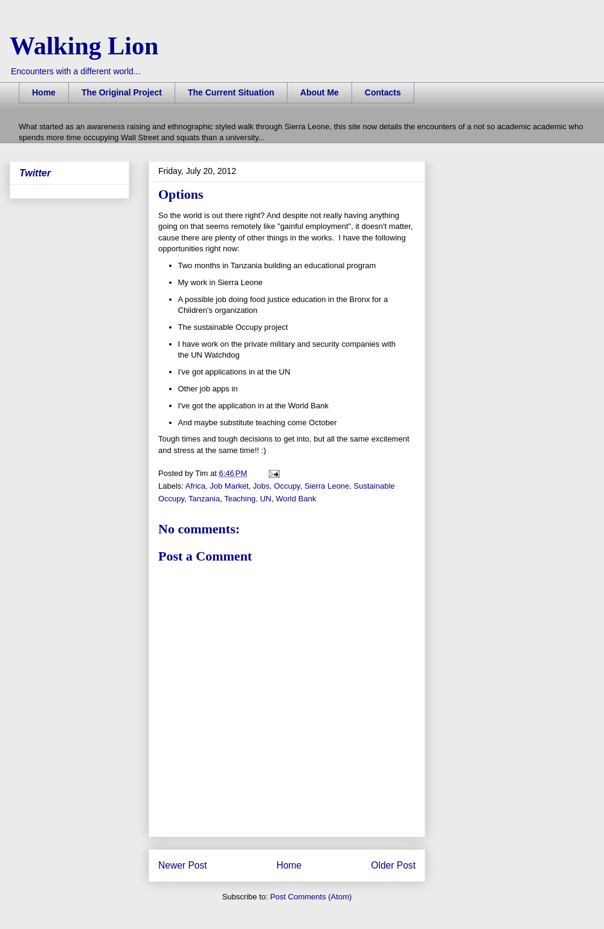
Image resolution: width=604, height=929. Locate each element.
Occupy (287, 485)
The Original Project (122, 92)
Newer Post (182, 865)
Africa (195, 485)
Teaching (239, 498)
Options (181, 194)
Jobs (261, 485)
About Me (319, 92)
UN (265, 498)
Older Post (393, 865)
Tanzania (204, 498)
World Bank (295, 498)
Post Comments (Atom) (311, 896)
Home (44, 92)
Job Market (229, 485)
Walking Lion (84, 46)
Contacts (383, 92)
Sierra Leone (326, 485)
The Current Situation (231, 92)
